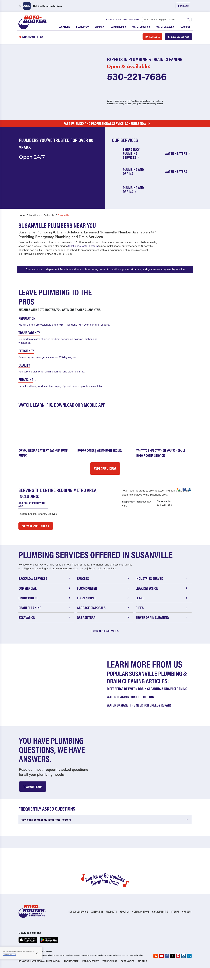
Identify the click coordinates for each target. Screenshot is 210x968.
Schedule (152, 37)
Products (111, 911)
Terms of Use (110, 961)
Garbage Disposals (103, 607)
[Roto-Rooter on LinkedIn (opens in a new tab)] (189, 956)
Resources (134, 19)
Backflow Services (44, 578)
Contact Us (121, 19)
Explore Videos (105, 468)
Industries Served (162, 578)
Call (179, 37)
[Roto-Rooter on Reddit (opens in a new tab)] (155, 956)
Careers (110, 19)
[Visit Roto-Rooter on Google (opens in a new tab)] (178, 489)
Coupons (185, 26)
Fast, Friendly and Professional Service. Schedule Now (108, 123)
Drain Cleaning (44, 607)
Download (183, 6)
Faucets (103, 578)
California (49, 215)
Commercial (118, 26)
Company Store (140, 911)
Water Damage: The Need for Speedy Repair (139, 705)
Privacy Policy (90, 961)
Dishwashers (44, 597)
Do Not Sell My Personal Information (39, 961)
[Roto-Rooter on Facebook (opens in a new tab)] (167, 956)
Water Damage (165, 26)
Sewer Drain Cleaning (162, 617)
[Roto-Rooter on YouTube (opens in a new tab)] (161, 956)
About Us (125, 911)
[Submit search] (188, 19)
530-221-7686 (137, 76)
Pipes (162, 607)
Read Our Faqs (32, 786)
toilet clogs (74, 246)
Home (21, 215)
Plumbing (82, 26)
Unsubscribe (71, 961)
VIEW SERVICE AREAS (35, 526)
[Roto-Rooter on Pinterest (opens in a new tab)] (178, 956)
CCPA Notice (127, 961)
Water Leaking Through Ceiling (130, 696)
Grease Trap (103, 617)
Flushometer (103, 588)
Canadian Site (160, 911)
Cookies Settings (9, 954)
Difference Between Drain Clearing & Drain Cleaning (147, 688)
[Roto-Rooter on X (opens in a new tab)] (172, 956)
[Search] (167, 19)
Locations (64, 26)
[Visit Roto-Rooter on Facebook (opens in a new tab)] (184, 489)
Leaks (162, 597)
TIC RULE (142, 961)
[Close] (36, 953)
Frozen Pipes (103, 597)
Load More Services (105, 630)
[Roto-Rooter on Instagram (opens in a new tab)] (183, 956)
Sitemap (174, 911)
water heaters (90, 246)
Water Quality (141, 26)
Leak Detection (162, 588)
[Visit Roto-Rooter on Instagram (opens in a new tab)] (189, 489)
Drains (99, 26)
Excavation (44, 617)
